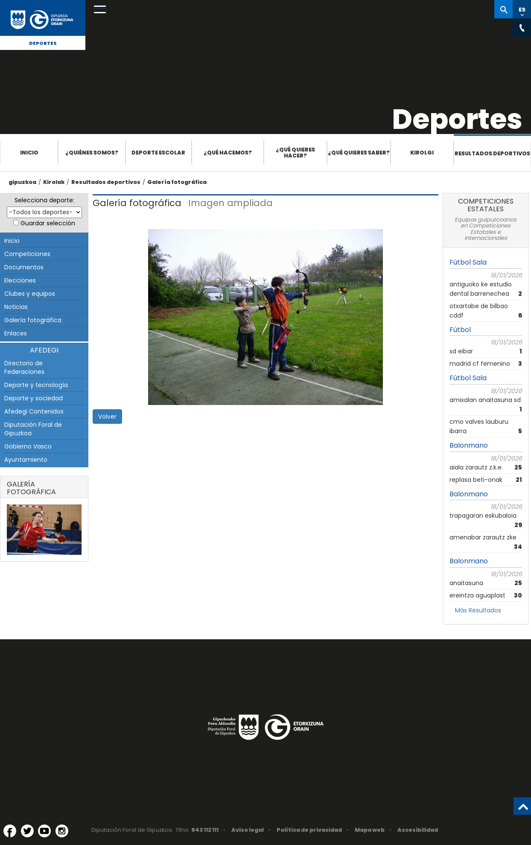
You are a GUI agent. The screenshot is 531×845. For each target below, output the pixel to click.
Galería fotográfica (177, 182)
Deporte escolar (158, 152)
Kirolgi (422, 152)
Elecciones (20, 280)
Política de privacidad (309, 829)
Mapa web (370, 829)
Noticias (16, 307)
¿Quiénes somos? (91, 152)
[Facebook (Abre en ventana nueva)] (9, 831)
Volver (107, 416)
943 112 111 (205, 829)
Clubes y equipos (29, 293)
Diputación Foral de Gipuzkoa (33, 428)
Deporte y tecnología (36, 385)
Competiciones (27, 254)
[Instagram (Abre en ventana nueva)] (61, 831)
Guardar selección (47, 223)
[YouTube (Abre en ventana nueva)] (44, 831)
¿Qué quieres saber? (359, 152)
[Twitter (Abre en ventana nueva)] (27, 831)
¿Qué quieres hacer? (295, 152)
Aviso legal (247, 829)
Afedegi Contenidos (34, 411)
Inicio (29, 152)
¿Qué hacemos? (228, 152)
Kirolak (53, 182)
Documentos (24, 267)
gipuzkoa (22, 182)
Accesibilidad (417, 829)
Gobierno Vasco (28, 446)
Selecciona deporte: (44, 200)
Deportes (43, 43)
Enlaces (15, 333)
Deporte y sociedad (33, 398)
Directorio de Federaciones (24, 367)
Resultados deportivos (492, 153)
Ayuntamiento (25, 459)
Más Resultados (478, 610)
